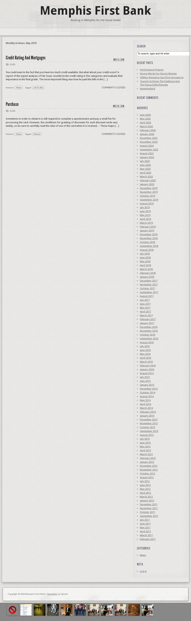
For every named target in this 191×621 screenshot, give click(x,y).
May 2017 (145, 307)
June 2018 (145, 257)
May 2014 (145, 400)
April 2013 (145, 450)
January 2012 (147, 500)
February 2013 (148, 458)
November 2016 (149, 330)
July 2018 (145, 253)
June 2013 (145, 442)
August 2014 (147, 396)
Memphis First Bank (95, 10)
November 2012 (149, 469)
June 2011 (145, 523)
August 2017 (147, 296)
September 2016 (149, 338)
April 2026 (145, 122)
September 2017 (149, 292)
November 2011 (149, 508)
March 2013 (146, 454)
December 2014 (148, 388)
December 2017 (148, 280)
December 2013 (148, 419)
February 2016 (148, 365)
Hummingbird (147, 88)
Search (141, 46)
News (18, 87)
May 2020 (145, 168)
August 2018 (147, 249)
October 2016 (147, 334)
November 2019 (149, 192)
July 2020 (145, 161)
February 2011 (148, 539)
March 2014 (146, 408)
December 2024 (148, 141)
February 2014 (148, 411)
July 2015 (145, 377)
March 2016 (146, 361)
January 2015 (147, 384)
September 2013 (149, 431)
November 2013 (149, 423)
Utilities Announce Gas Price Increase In (161, 77)
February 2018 (148, 273)
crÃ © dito (38, 87)
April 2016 (145, 357)
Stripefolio (52, 594)
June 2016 (145, 350)
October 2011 (147, 512)
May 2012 (145, 489)
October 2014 (147, 392)
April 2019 (145, 219)
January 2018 (147, 276)
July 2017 (145, 300)
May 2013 (145, 446)
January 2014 (147, 415)
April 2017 (145, 311)
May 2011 (145, 527)
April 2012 (145, 492)
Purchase (12, 104)
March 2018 (146, 269)
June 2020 (145, 165)
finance (36, 134)
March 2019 (146, 222)
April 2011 (145, 531)
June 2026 (145, 114)
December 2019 (148, 188)
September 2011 (149, 516)
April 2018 (145, 265)
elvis (12, 64)
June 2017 (145, 303)
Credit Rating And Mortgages (26, 58)
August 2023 (147, 153)
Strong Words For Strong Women (158, 73)
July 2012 (145, 481)
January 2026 (147, 134)
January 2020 (147, 184)
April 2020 (145, 172)
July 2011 (145, 519)
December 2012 (148, 465)
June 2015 (145, 381)
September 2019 (149, 199)
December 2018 (148, 234)
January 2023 (147, 157)
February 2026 (148, 130)
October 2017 (147, 288)
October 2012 (147, 473)
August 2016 (147, 342)
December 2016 (148, 327)
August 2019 (147, 203)
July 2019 (145, 207)
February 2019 (148, 226)
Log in (143, 571)
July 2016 (145, 346)
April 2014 (145, 404)
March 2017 (146, 315)
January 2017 (147, 323)
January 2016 (147, 369)
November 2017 (149, 284)
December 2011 (148, 504)
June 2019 (145, 211)
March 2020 (146, 176)
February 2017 (148, 319)
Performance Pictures (152, 69)
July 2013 (145, 438)
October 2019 (147, 195)
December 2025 (148, 138)
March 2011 (146, 535)
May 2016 (145, 354)
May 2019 (145, 215)
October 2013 (147, 427)
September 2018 (149, 246)
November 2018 (149, 238)
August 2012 (147, 477)
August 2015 (147, 373)
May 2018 (145, 261)
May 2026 (145, 118)
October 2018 (147, 242)
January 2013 (147, 462)
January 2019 (147, 230)
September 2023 (149, 149)
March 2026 (146, 126)
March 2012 (146, 496)
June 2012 (145, 485)
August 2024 (147, 145)
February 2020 (148, 180)
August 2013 (147, 435)
